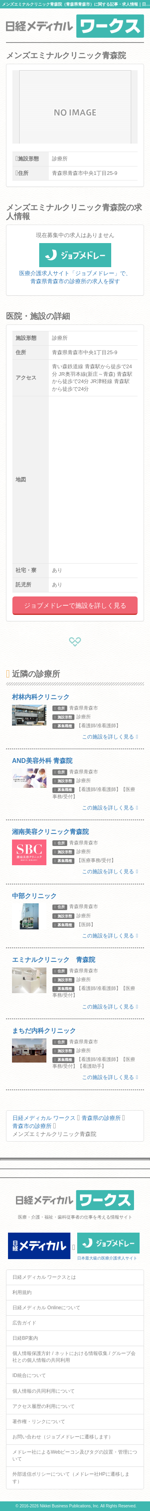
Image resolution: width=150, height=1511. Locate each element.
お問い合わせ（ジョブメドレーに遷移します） (62, 1437)
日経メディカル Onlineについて (46, 1307)
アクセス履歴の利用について (43, 1406)
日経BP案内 (25, 1338)
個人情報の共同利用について (43, 1391)
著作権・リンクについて (38, 1421)
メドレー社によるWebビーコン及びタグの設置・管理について (74, 1455)
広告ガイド (24, 1323)
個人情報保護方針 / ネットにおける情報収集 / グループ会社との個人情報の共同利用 (74, 1357)
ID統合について (29, 1375)
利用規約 (22, 1292)
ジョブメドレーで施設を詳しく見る (75, 605)
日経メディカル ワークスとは (44, 1277)
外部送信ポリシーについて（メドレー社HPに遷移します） (71, 1477)
